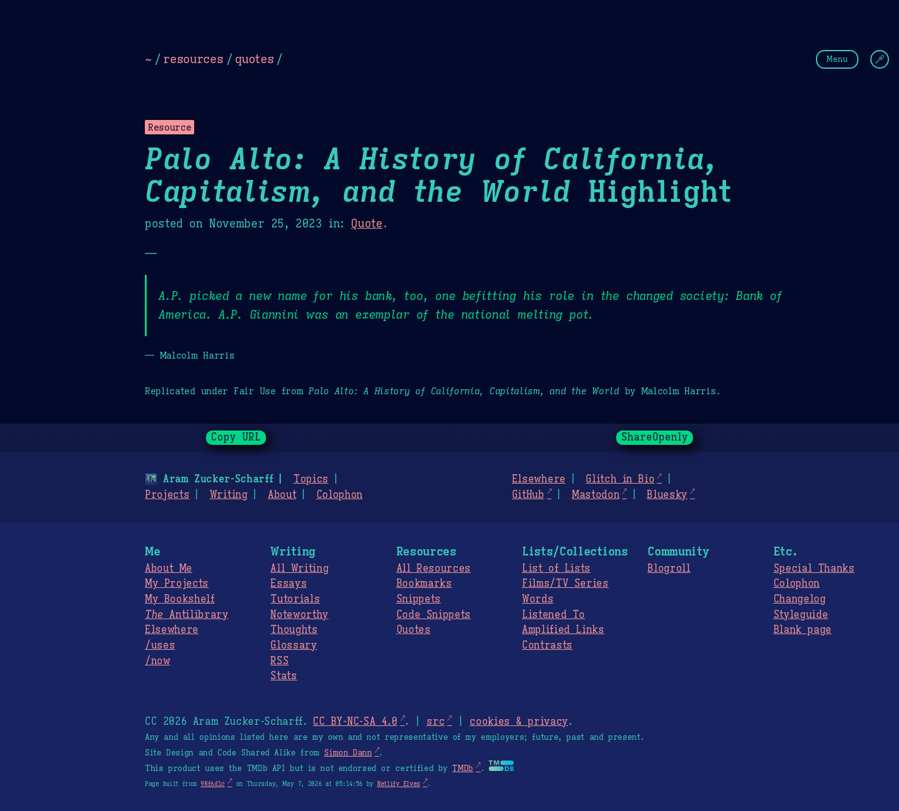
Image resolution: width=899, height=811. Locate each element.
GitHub (528, 495)
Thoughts (293, 630)
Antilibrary (186, 615)
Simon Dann (347, 753)
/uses (160, 645)
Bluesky (667, 495)
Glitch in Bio (620, 479)
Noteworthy (299, 615)
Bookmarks (424, 583)
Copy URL (236, 437)
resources (193, 58)
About (282, 495)
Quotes (413, 630)
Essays (288, 583)
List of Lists (556, 568)
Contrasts (547, 645)
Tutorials (295, 599)
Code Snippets (433, 615)
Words (537, 599)
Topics (310, 479)
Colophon (340, 495)
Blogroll (668, 568)
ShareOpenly (654, 437)
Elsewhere (539, 479)
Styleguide (801, 615)
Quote (366, 224)
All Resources (433, 568)
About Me (168, 568)
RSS (279, 661)
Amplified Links (563, 630)
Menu (837, 59)
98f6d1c (212, 784)
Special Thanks (814, 568)
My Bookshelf (180, 599)
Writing (229, 495)
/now (157, 661)
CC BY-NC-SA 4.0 (355, 721)
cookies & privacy (518, 721)
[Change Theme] (879, 59)
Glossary (293, 645)
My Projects (177, 583)
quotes (254, 58)
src (435, 721)
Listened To (553, 615)
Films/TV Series (565, 583)
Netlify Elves (398, 784)
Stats (283, 676)
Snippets (418, 599)
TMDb (462, 769)
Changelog (800, 599)
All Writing (299, 568)
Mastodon (595, 495)
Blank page (803, 630)
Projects (167, 495)
